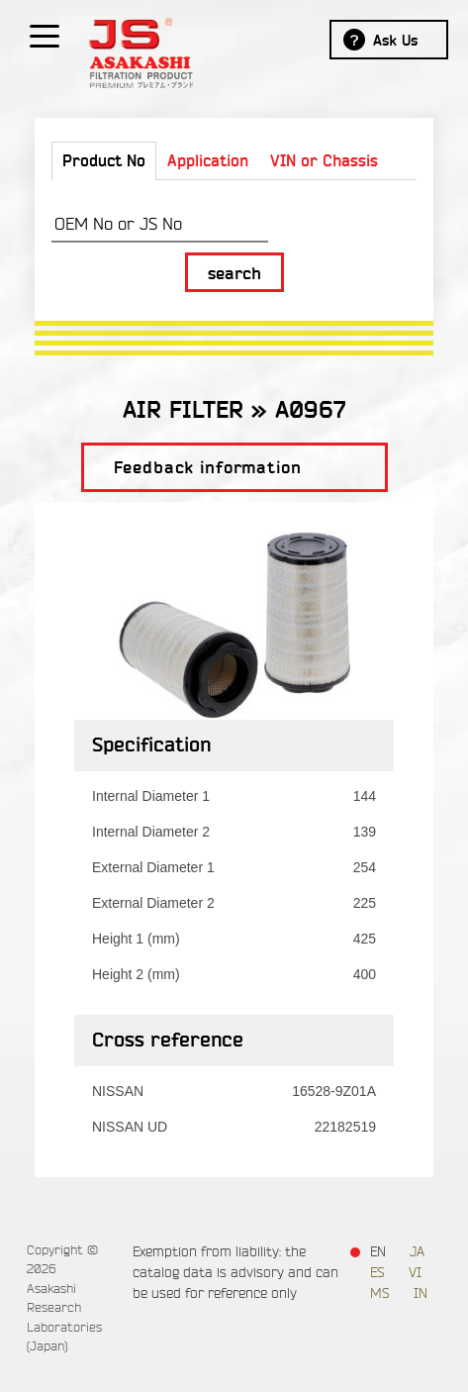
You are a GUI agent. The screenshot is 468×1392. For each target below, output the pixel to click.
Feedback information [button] (208, 467)
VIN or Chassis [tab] (324, 160)
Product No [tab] (103, 160)
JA (417, 1251)
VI (415, 1272)
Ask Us (395, 40)
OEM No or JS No (118, 224)
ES (377, 1272)
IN (420, 1293)
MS (380, 1293)
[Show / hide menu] (44, 34)
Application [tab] (207, 160)
